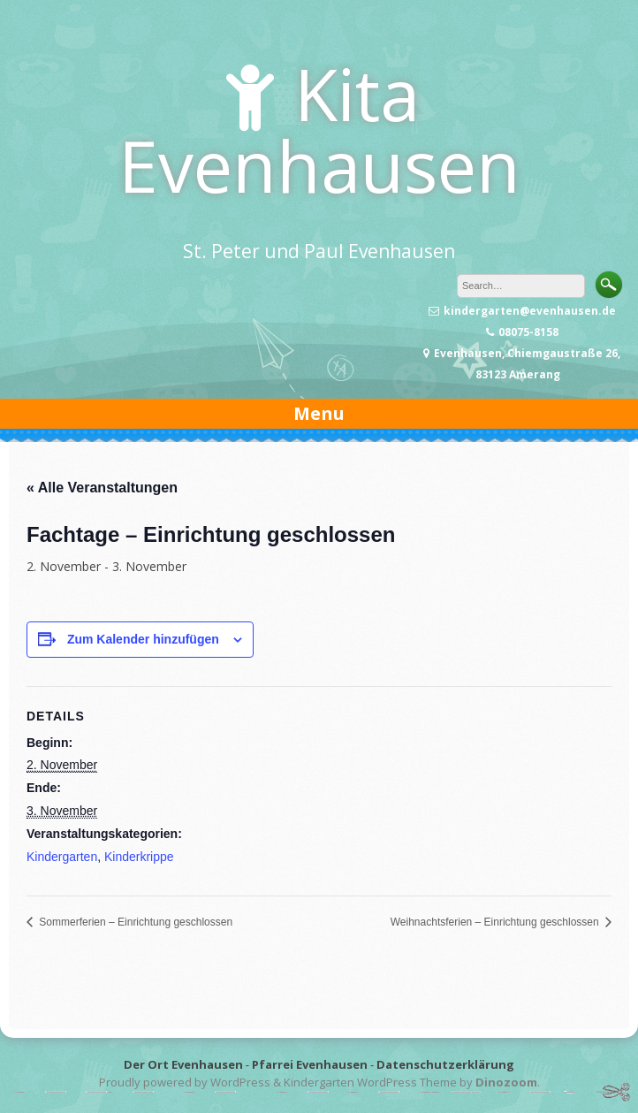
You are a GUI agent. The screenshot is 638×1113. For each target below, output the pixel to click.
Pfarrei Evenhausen (310, 1064)
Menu (319, 413)
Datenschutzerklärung (445, 1064)
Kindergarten (62, 857)
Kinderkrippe (139, 857)
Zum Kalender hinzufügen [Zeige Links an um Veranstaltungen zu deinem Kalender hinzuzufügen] (143, 639)
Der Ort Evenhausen (183, 1064)
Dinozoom (506, 1082)
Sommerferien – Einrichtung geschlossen (134, 922)
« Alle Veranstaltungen (102, 487)
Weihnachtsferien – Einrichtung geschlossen (496, 922)
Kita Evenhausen (319, 129)
